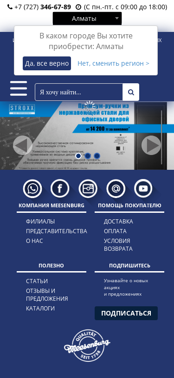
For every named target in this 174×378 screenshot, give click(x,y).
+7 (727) (39, 6)
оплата (115, 231)
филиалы (40, 221)
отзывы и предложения (47, 295)
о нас (34, 241)
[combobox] (87, 18)
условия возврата (118, 245)
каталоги (40, 308)
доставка (118, 221)
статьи (37, 281)
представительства (48, 231)
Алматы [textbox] (84, 18)
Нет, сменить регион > (113, 63)
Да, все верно (47, 63)
